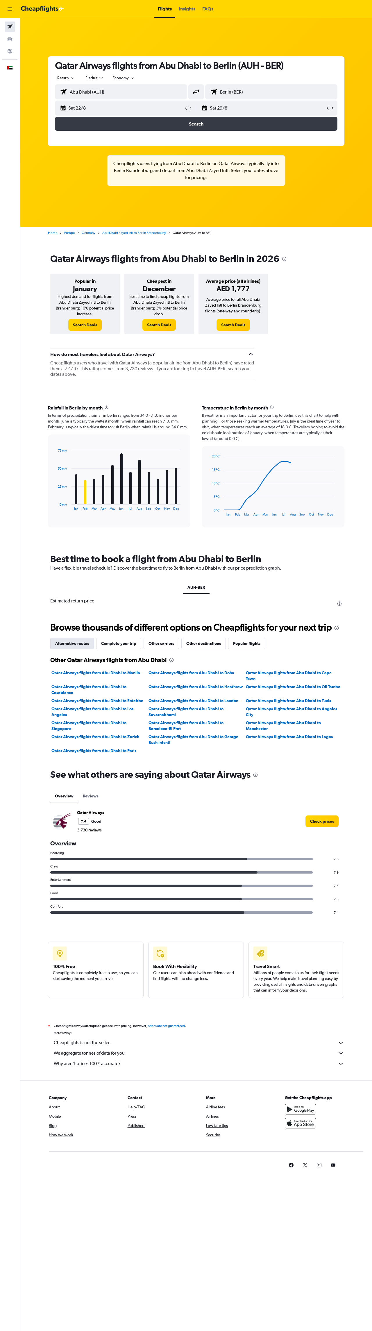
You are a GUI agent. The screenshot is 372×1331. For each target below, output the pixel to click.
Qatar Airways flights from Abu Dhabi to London (193, 700)
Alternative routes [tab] (72, 643)
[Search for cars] (9, 39)
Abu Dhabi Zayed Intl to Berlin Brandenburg (134, 233)
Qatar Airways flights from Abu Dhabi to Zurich (95, 736)
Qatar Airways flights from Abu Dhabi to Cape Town (289, 675)
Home (52, 233)
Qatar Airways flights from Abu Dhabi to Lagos (289, 736)
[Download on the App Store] (300, 1123)
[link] (85, 325)
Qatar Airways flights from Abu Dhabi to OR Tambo (293, 686)
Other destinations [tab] (203, 643)
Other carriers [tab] (161, 643)
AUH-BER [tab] (196, 587)
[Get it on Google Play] (300, 1109)
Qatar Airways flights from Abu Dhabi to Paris (93, 750)
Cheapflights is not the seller (199, 1042)
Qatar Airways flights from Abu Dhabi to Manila (95, 672)
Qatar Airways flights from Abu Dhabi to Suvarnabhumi (186, 711)
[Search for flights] (9, 27)
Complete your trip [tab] (118, 643)
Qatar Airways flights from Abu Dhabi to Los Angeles (92, 711)
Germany (88, 233)
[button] (9, 9)
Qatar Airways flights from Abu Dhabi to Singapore (88, 725)
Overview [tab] (64, 796)
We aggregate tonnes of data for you (199, 1053)
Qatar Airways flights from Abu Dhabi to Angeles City (291, 711)
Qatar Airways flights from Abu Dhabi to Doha (191, 672)
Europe (69, 233)
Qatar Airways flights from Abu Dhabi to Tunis (288, 700)
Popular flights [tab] (246, 643)
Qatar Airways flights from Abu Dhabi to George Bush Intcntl (193, 739)
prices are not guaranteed (166, 1026)
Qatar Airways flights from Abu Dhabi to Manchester (283, 725)
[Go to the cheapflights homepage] (42, 9)
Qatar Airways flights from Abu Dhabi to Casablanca (88, 689)
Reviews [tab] (91, 796)
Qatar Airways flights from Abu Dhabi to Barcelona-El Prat (186, 725)
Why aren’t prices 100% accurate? (199, 1063)
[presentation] (284, 259)
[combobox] (66, 78)
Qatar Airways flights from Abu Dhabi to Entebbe (97, 700)
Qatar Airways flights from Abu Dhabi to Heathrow (196, 686)
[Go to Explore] (9, 51)
